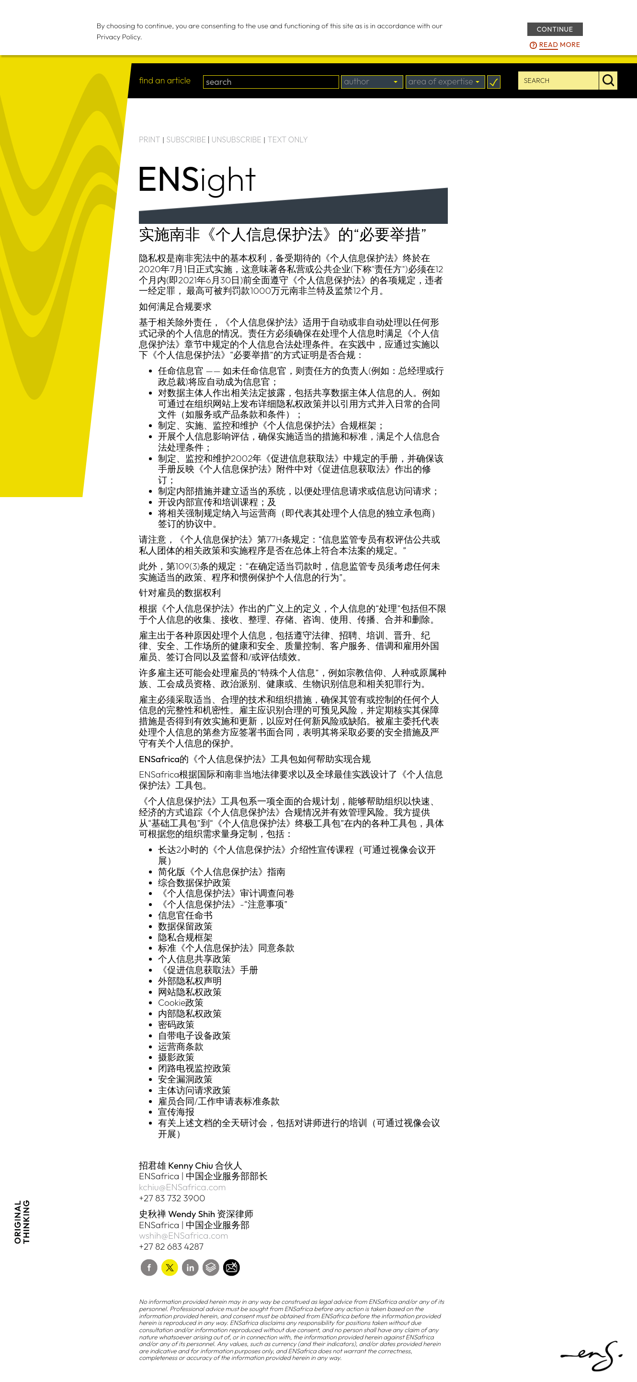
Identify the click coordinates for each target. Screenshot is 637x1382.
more (559, 45)
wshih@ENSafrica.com (183, 1235)
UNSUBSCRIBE (237, 139)
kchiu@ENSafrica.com (182, 1187)
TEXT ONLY (287, 139)
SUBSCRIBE (186, 139)
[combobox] (372, 82)
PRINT (149, 139)
